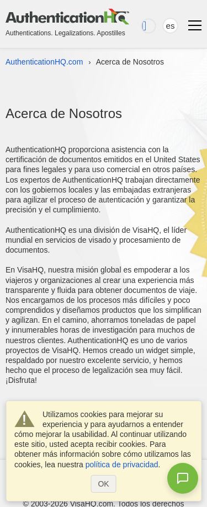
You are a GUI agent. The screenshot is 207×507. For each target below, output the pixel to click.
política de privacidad (122, 464)
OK (103, 483)
